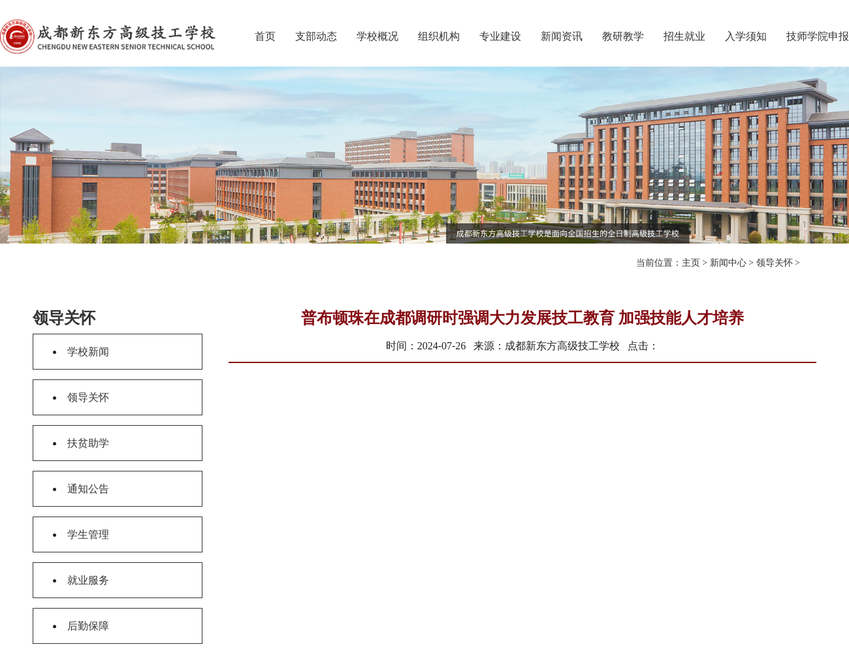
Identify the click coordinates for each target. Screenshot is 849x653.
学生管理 (88, 534)
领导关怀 (774, 263)
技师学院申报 (817, 36)
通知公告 (88, 488)
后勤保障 (88, 625)
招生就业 (684, 36)
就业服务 (88, 580)
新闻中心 (728, 263)
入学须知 (746, 36)
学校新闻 (88, 351)
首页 (265, 36)
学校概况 (377, 36)
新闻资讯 (562, 36)
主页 (691, 263)
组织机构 (439, 36)
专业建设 (500, 36)
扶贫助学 (88, 443)
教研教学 (623, 36)
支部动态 (316, 36)
